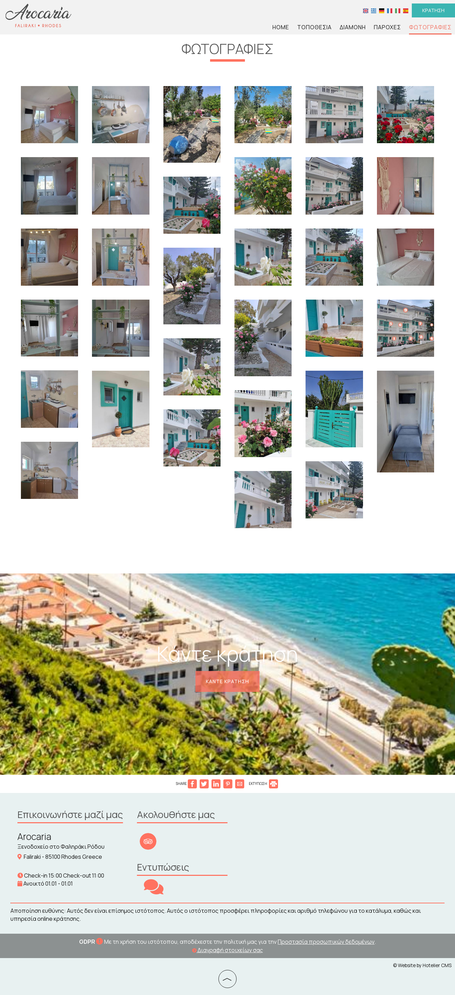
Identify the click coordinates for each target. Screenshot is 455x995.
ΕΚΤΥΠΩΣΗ (263, 783)
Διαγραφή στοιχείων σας (227, 950)
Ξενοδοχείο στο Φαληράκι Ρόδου (61, 846)
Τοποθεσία (314, 27)
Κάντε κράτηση (227, 681)
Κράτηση (433, 10)
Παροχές (387, 27)
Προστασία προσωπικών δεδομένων (326, 942)
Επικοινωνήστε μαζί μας (70, 814)
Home (280, 27)
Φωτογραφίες (430, 27)
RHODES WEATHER (287, 833)
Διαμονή (353, 27)
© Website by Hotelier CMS (422, 965)
